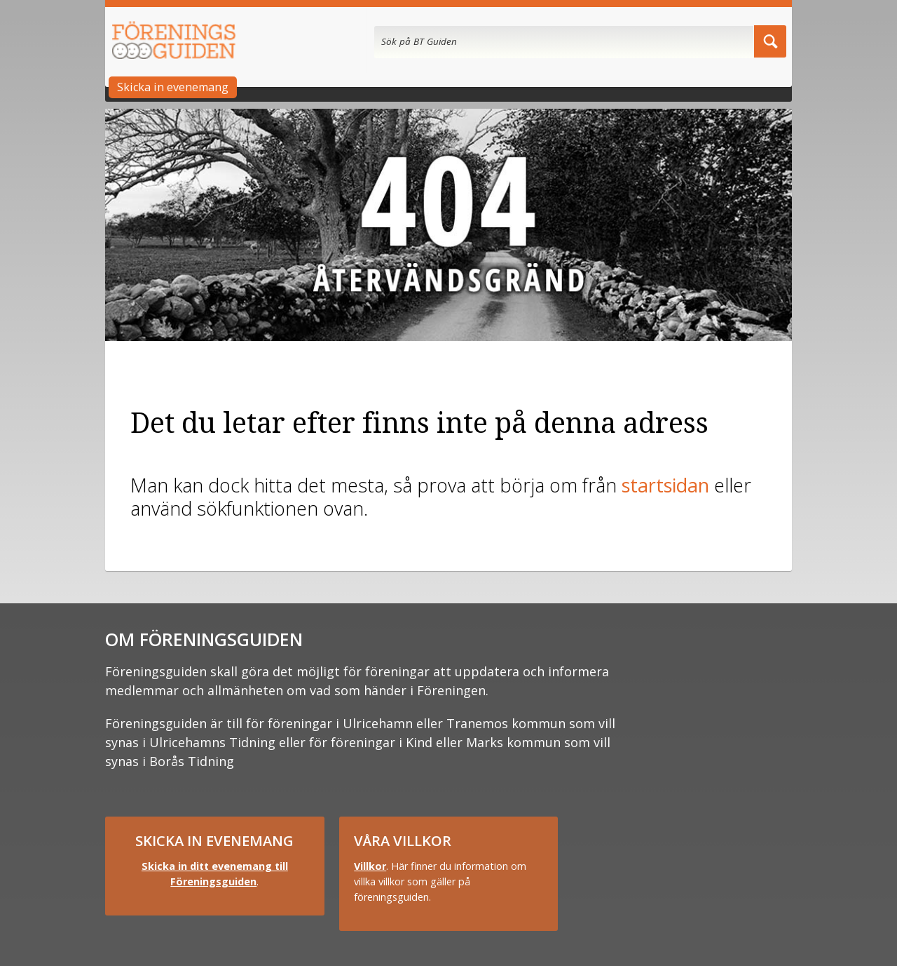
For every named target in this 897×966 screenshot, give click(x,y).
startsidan (665, 485)
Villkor (370, 866)
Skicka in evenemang (172, 87)
